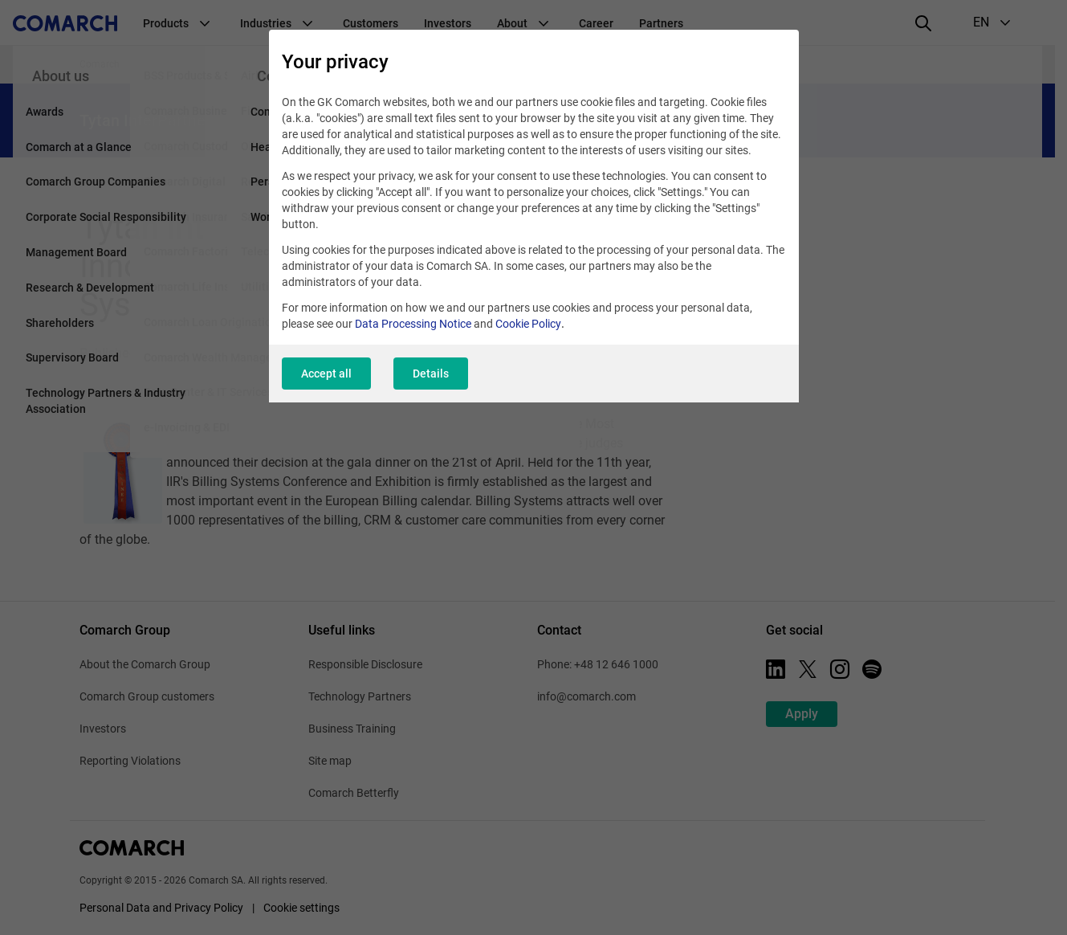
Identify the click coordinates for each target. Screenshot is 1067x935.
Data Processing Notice (413, 323)
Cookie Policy (528, 323)
